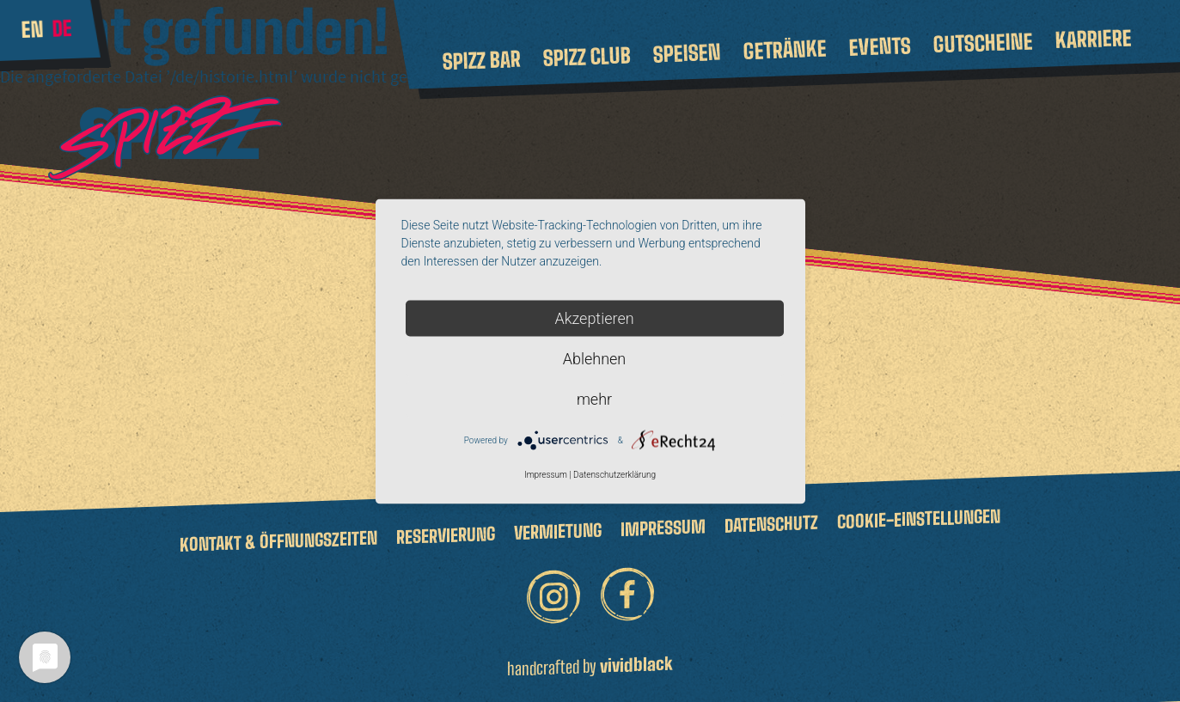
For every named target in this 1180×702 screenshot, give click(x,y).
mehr (594, 398)
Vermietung (558, 531)
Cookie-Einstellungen (918, 518)
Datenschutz (771, 524)
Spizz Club (586, 57)
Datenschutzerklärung (614, 474)
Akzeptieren (593, 317)
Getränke (785, 50)
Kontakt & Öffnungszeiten (278, 540)
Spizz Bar (481, 60)
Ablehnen (595, 358)
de (62, 28)
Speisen (686, 53)
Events (879, 46)
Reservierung (445, 535)
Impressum (663, 527)
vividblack (636, 663)
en (32, 29)
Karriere (1093, 38)
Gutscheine (982, 42)
